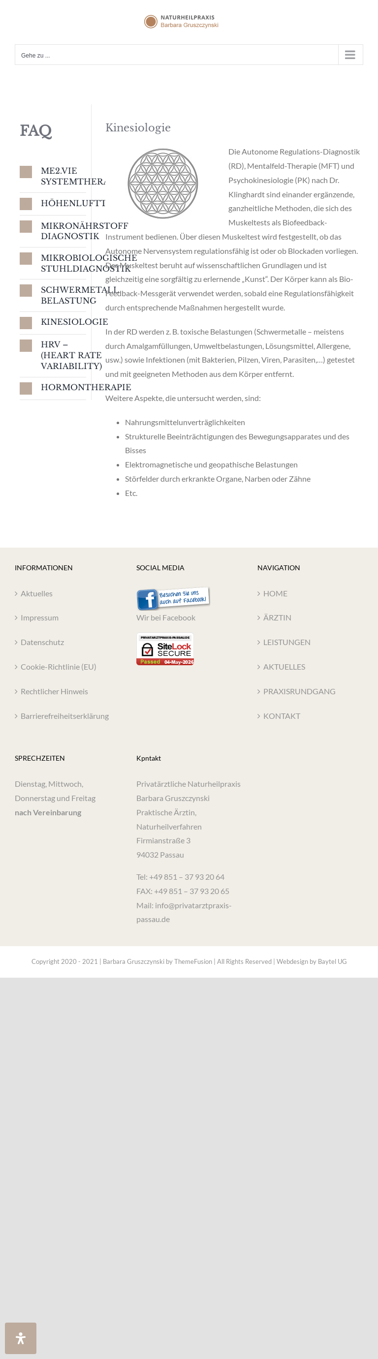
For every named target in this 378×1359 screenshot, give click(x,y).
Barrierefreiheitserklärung (65, 715)
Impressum (40, 617)
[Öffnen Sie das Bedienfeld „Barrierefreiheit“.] (20, 1338)
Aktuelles (37, 593)
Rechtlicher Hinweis (54, 691)
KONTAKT (281, 715)
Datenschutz (42, 642)
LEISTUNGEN (287, 642)
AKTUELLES (284, 666)
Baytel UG (332, 961)
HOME (275, 593)
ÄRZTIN (277, 617)
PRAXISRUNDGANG (299, 691)
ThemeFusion (193, 961)
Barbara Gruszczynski (133, 961)
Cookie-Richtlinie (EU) (58, 666)
